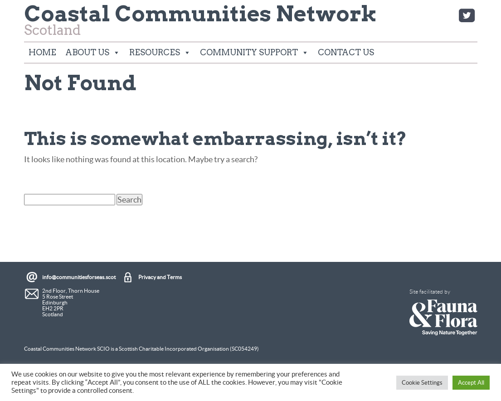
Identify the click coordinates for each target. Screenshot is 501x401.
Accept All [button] (471, 382)
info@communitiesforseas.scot (79, 277)
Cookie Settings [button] (422, 382)
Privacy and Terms (160, 277)
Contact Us (346, 52)
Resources (160, 53)
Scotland (200, 23)
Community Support (254, 53)
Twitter (466, 15)
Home (42, 52)
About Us (92, 53)
